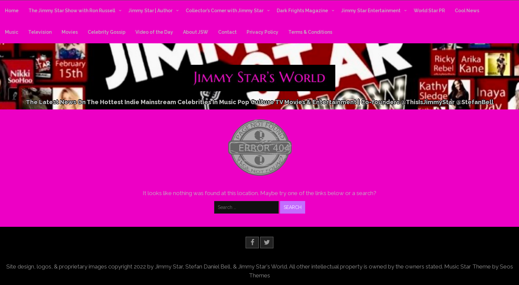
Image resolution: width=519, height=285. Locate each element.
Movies (70, 32)
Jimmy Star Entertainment (371, 10)
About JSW (195, 32)
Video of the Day (154, 32)
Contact (227, 32)
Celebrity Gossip (106, 32)
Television (40, 32)
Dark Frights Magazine (302, 10)
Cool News (467, 10)
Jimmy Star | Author (150, 10)
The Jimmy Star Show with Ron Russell (71, 10)
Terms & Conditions (310, 32)
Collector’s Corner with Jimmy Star (224, 10)
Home (12, 10)
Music (11, 32)
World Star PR (429, 10)
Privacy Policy (262, 32)
